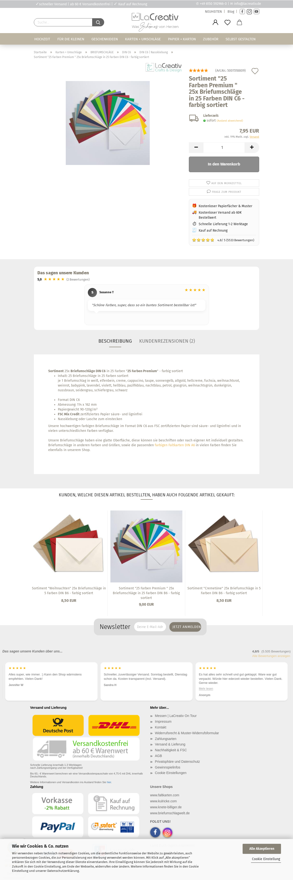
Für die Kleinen (70, 39)
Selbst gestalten (241, 39)
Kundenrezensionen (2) (167, 341)
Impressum (163, 721)
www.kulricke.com (163, 801)
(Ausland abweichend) (230, 120)
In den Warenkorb (224, 164)
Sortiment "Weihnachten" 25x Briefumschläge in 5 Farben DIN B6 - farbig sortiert (69, 590)
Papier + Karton (182, 39)
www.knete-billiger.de (166, 807)
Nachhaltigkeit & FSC (171, 750)
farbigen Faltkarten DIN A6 (175, 445)
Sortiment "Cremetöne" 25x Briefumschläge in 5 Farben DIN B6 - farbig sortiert (224, 590)
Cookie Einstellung (266, 859)
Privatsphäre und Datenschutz (177, 761)
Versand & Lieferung (170, 744)
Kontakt (160, 727)
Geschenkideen (104, 39)
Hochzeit (42, 39)
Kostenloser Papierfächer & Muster (225, 206)
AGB (158, 756)
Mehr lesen (206, 688)
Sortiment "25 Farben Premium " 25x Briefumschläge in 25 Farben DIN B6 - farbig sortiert (146, 593)
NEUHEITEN (213, 12)
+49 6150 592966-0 (213, 4)
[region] (146, 305)
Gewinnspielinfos (167, 767)
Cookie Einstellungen (171, 773)
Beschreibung (115, 341)
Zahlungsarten (166, 739)
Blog (230, 12)
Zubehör (210, 39)
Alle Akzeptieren (261, 849)
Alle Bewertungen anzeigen (271, 656)
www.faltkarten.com (164, 795)
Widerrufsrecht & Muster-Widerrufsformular (187, 733)
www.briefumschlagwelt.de (170, 813)
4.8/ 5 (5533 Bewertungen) (223, 239)
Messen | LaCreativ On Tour (176, 716)
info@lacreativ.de (247, 4)
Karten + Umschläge (143, 39)
